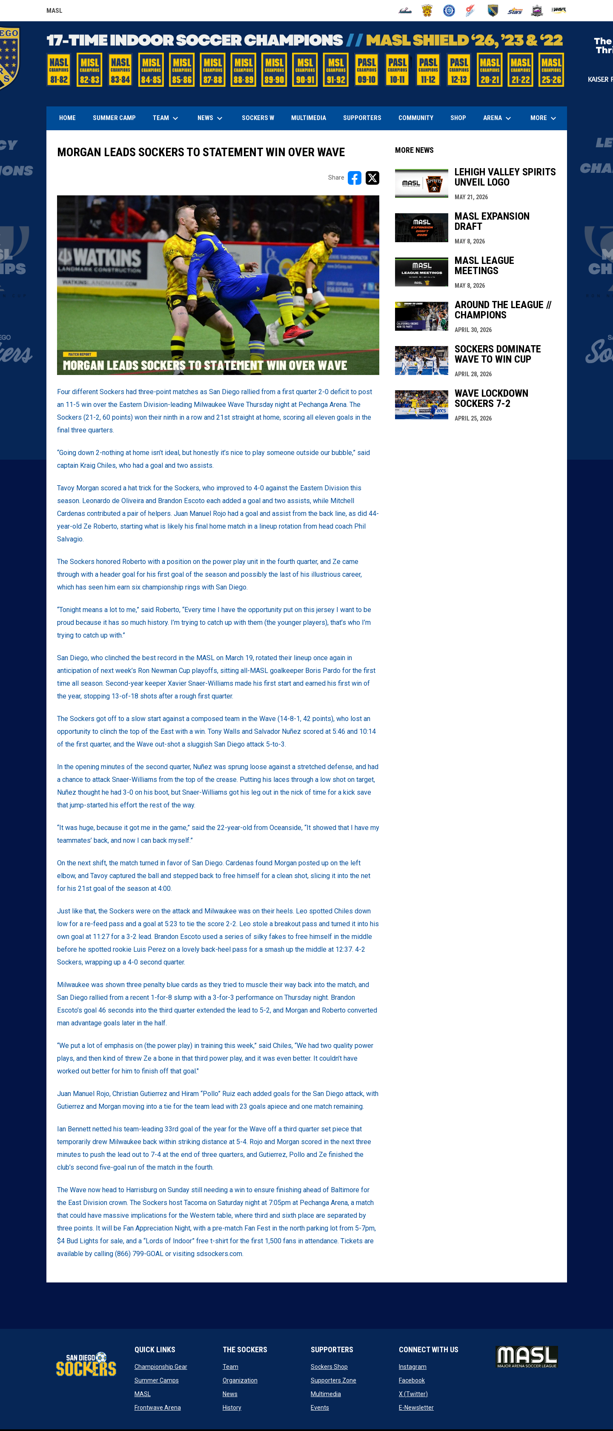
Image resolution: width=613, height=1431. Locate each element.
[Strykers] (537, 10)
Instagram (413, 1366)
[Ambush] (405, 10)
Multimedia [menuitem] (308, 118)
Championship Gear (161, 1366)
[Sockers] (493, 10)
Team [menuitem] (166, 118)
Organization (240, 1380)
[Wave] (559, 10)
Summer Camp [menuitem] (114, 118)
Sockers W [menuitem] (258, 118)
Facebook (412, 1380)
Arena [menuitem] (501, 118)
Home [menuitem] (67, 118)
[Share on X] (372, 178)
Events (320, 1407)
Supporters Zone (333, 1380)
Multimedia (326, 1394)
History (232, 1407)
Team (230, 1366)
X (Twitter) (413, 1394)
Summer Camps (157, 1380)
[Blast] (427, 10)
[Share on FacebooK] (354, 178)
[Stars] (515, 10)
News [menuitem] (211, 118)
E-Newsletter (416, 1407)
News (230, 1394)
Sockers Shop (329, 1366)
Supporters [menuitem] (362, 118)
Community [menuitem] (415, 118)
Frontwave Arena (158, 1407)
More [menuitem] (544, 118)
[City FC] (449, 10)
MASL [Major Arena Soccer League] (54, 12)
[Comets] (471, 10)
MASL (143, 1394)
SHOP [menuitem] (461, 118)
